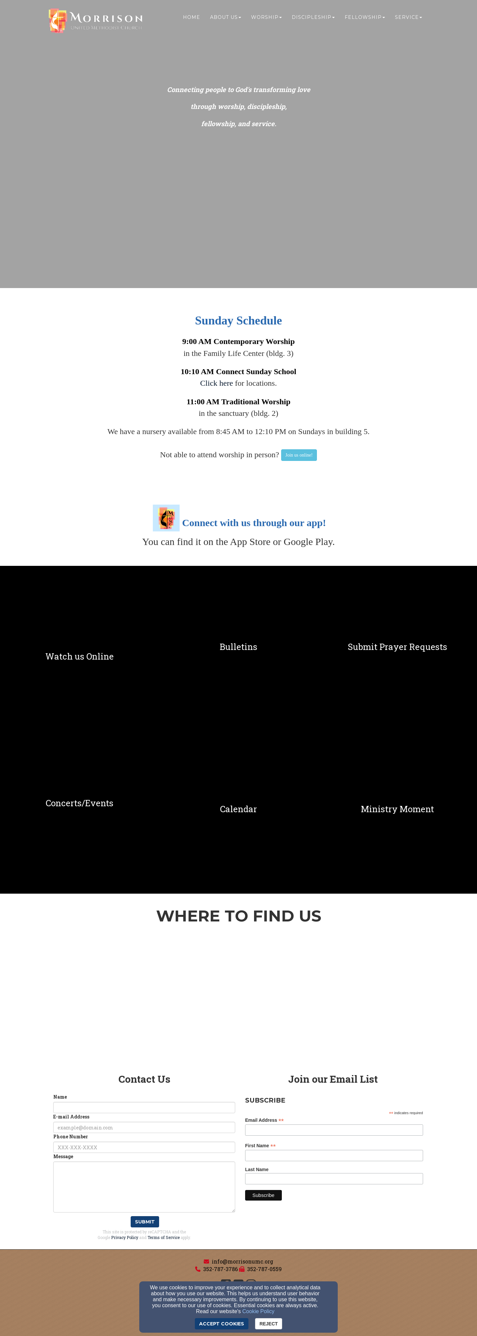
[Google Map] (238, 1003)
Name (60, 1097)
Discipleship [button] (313, 19)
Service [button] (408, 19)
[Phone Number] (144, 1147)
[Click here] (216, 384)
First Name (260, 1146)
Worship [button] (266, 19)
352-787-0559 (264, 1268)
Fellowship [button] (365, 19)
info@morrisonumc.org (242, 1261)
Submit (145, 1222)
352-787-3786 (220, 1268)
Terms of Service (164, 1237)
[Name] (144, 1107)
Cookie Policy (258, 1311)
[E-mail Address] (144, 1127)
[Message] (144, 1187)
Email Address (264, 1120)
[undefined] (79, 647)
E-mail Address (71, 1116)
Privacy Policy (124, 1237)
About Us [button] (225, 19)
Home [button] (191, 19)
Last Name (257, 1169)
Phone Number (70, 1136)
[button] (299, 455)
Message (63, 1156)
